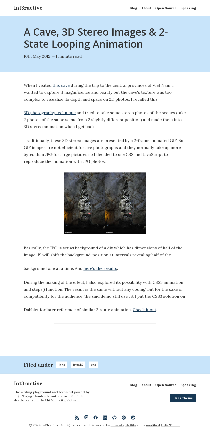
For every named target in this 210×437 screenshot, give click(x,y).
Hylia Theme (170, 425)
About (146, 8)
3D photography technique (50, 112)
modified (153, 425)
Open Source (165, 8)
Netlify (130, 425)
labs (61, 365)
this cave (61, 85)
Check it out (144, 309)
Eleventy (117, 425)
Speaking (188, 8)
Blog (133, 8)
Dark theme (183, 398)
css (93, 365)
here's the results (100, 268)
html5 (78, 365)
